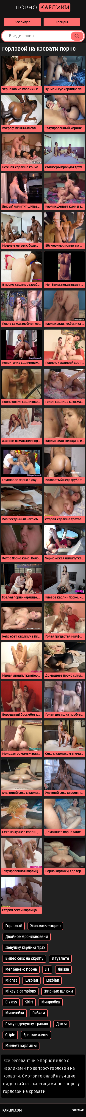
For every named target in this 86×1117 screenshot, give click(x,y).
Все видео (22, 22)
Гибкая (38, 1013)
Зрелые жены (35, 1035)
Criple (10, 1035)
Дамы (61, 1024)
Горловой (13, 926)
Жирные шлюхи (58, 991)
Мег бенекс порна (21, 969)
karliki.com (12, 1110)
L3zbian (31, 980)
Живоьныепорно (45, 926)
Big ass (11, 1002)
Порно (43, 7)
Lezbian (52, 980)
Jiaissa (63, 969)
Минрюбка (50, 1002)
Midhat (11, 980)
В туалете (60, 958)
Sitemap (78, 1110)
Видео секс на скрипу (24, 958)
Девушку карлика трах (25, 948)
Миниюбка (14, 1013)
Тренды (62, 22)
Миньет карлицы (21, 1046)
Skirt (29, 1002)
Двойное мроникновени (26, 937)
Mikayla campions (20, 991)
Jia (47, 969)
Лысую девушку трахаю (26, 1024)
